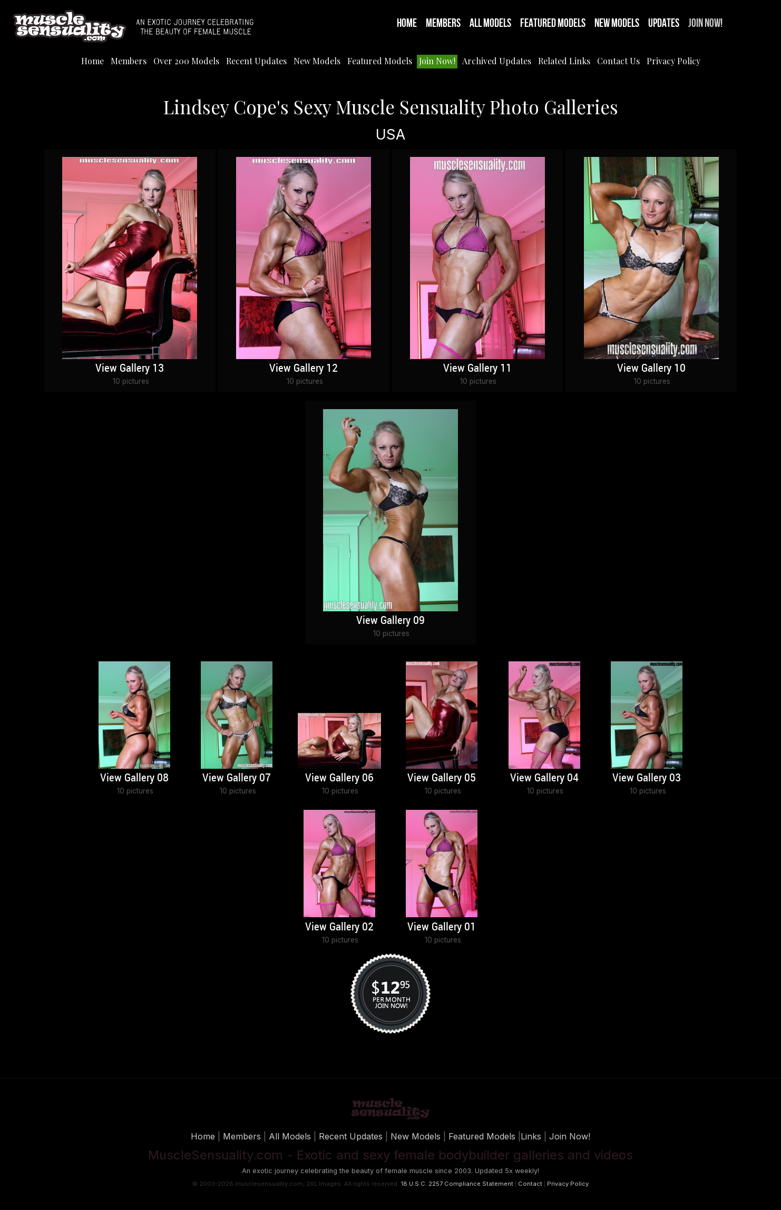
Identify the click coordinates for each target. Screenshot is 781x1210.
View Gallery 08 (134, 778)
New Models (616, 23)
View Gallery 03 (646, 778)
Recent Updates (256, 60)
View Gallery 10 (651, 368)
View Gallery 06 (339, 778)
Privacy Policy (673, 60)
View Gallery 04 (544, 778)
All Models (490, 23)
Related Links (564, 60)
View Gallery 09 (390, 621)
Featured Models (552, 23)
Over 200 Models (186, 60)
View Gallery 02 (339, 927)
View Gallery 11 (477, 368)
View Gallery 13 (129, 368)
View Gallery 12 (303, 368)
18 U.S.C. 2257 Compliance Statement (457, 1183)
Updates (663, 23)
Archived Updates (496, 60)
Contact (530, 1183)
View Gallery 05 (441, 778)
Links (531, 1136)
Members (443, 23)
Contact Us (618, 60)
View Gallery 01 (441, 927)
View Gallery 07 (236, 778)
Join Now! (705, 23)
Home (407, 23)
